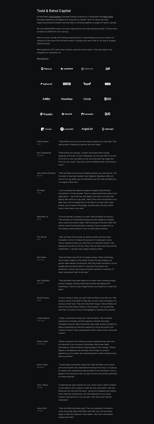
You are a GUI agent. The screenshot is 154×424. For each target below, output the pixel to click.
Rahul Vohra (108, 17)
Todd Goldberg (55, 17)
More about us (42, 58)
